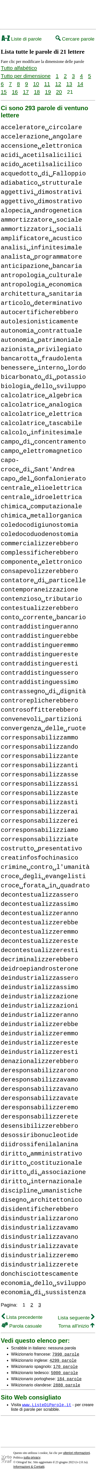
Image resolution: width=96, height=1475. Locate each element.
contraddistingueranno (39, 627)
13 (69, 84)
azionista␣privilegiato (41, 349)
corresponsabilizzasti (39, 802)
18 (37, 92)
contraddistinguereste (39, 654)
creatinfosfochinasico (39, 858)
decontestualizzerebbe (39, 922)
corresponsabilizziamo (39, 830)
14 (80, 84)
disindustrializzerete (39, 1265)
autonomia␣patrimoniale (41, 340)
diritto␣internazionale (41, 1181)
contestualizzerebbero (39, 608)
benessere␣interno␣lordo (43, 368)
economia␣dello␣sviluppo (43, 1283)
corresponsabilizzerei (39, 821)
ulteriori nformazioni (76, 1453)
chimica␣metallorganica (41, 516)
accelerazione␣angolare (41, 137)
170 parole (65, 1366)
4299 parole (63, 1360)
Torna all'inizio (76, 1326)
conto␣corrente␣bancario (43, 617)
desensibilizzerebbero (39, 1126)
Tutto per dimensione (26, 76)
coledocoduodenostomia (39, 534)
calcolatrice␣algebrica (41, 395)
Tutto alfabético (19, 68)
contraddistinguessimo (39, 682)
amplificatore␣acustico (41, 238)
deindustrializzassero (39, 978)
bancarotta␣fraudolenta (41, 358)
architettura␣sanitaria (41, 294)
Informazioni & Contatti (28, 1467)
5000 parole (64, 1372)
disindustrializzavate (39, 1246)
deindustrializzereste (39, 1043)
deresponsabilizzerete (39, 1117)
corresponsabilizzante (39, 756)
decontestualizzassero (39, 895)
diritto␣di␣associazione (43, 1172)
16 (15, 92)
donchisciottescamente (39, 1274)
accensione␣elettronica (41, 146)
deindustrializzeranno (39, 1015)
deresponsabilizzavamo (39, 1080)
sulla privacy (32, 1457)
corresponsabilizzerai (39, 811)
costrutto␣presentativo (41, 848)
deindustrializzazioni (39, 1006)
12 (58, 84)
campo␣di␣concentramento (43, 442)
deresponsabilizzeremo (39, 1107)
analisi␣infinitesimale (41, 247)
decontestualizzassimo (39, 904)
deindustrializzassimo (39, 987)
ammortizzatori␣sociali (41, 229)
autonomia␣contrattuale (41, 331)
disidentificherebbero (39, 1209)
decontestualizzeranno (39, 913)
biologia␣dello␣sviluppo (43, 386)
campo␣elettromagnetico (41, 451)
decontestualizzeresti (39, 950)
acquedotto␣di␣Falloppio (43, 174)
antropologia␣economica (41, 284)
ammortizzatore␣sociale (41, 220)
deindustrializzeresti (39, 1052)
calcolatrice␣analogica (41, 405)
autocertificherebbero (39, 312)
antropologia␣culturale (41, 275)
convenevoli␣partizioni (41, 719)
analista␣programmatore (41, 257)
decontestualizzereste (39, 941)
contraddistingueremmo (39, 645)
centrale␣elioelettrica (41, 488)
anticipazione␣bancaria (41, 266)
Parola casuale (22, 1326)
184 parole (69, 1379)
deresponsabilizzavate (39, 1098)
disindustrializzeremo (39, 1255)
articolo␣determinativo (41, 303)
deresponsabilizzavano (39, 1089)
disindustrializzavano (39, 1237)
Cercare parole (75, 39)
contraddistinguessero (39, 673)
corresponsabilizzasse (39, 775)
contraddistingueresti (39, 664)
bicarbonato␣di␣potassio (43, 377)
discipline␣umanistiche (41, 1191)
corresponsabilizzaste (39, 793)
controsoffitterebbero (39, 710)
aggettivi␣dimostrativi (41, 192)
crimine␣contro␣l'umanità (45, 867)
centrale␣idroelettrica (41, 497)
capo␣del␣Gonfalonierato (43, 479)
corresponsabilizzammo (39, 738)
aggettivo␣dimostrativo (41, 201)
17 (26, 92)
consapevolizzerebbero (39, 571)
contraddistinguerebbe (39, 636)
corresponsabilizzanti (39, 765)
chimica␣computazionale (41, 506)
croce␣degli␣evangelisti (43, 876)
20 (59, 92)
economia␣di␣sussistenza (43, 1292)
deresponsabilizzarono (39, 1070)
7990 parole (65, 1354)
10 (36, 84)
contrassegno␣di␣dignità (43, 691)
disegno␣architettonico (41, 1200)
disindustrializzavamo (39, 1228)
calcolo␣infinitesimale (41, 432)
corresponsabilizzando (39, 747)
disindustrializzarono (39, 1218)
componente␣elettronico (41, 562)
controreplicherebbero (39, 701)
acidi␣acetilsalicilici (41, 155)
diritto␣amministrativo (41, 1154)
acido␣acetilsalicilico (41, 164)
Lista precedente (22, 1317)
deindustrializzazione (39, 996)
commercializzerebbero (39, 543)
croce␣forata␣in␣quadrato (45, 885)
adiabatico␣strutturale (41, 183)
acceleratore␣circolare (41, 127)
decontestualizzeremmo (39, 932)
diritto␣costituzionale (41, 1163)
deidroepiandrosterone (39, 969)
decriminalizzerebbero (39, 959)
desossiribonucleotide (39, 1135)
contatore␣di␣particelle (43, 580)
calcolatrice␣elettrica (41, 414)
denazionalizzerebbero (39, 1061)
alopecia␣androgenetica (41, 210)
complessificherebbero (39, 553)
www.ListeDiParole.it (46, 1404)
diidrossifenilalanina (39, 1144)
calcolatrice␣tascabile (41, 423)
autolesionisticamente (39, 321)
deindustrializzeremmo (39, 1033)
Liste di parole (22, 39)
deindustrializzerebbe (39, 1024)
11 (47, 84)
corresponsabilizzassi (39, 784)
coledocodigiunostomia (39, 525)
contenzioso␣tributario (41, 599)
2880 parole (66, 1385)
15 (4, 92)
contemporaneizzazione (39, 590)
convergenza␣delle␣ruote (43, 728)
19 (48, 92)
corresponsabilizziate (39, 839)
